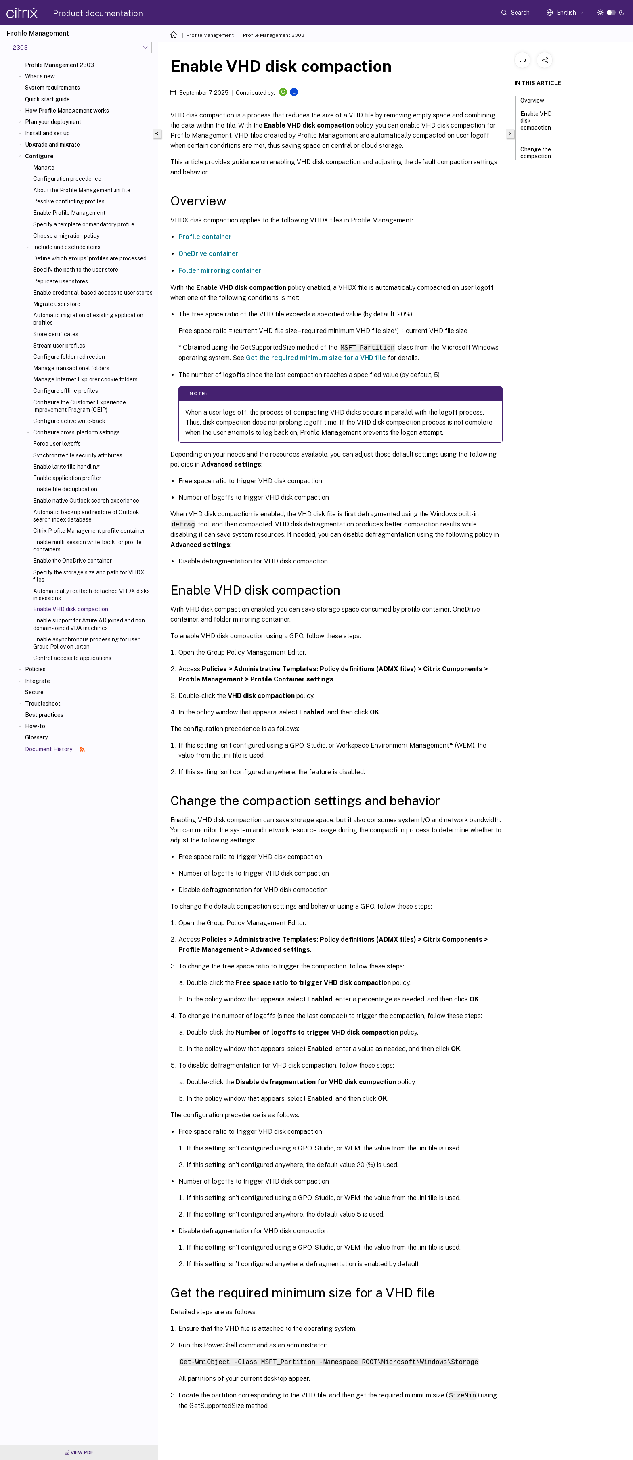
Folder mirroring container (220, 270)
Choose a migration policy (66, 236)
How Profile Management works (67, 110)
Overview (536, 100)
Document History (55, 749)
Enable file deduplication (65, 489)
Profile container (205, 237)
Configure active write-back (69, 421)
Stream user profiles (59, 345)
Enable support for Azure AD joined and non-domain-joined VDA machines (90, 624)
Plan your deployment (53, 122)
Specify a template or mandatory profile (83, 224)
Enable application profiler (67, 478)
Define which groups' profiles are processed (90, 258)
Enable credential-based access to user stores (93, 292)
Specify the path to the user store (75, 269)
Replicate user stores (60, 281)
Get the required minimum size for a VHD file (316, 357)
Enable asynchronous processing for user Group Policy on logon (86, 643)
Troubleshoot (43, 703)
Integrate (37, 681)
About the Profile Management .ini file (81, 190)
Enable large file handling (66, 466)
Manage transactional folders (71, 368)
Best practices (44, 715)
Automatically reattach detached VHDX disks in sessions (91, 594)
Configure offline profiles (65, 391)
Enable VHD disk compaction (536, 124)
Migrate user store (56, 304)
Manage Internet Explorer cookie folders (85, 379)
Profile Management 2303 (59, 65)
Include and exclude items (67, 247)
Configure (39, 156)
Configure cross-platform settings (76, 432)
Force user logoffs (57, 443)
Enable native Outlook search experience (86, 500)
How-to (35, 726)
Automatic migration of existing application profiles (88, 319)
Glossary (36, 737)
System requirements (52, 87)
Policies (35, 669)
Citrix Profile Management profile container (89, 531)
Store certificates (55, 334)
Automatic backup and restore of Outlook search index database (86, 516)
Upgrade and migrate (52, 144)
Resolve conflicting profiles (69, 201)
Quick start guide (47, 99)
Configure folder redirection (69, 357)
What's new (40, 76)
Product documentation (98, 13)
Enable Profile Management (69, 212)
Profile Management (210, 35)
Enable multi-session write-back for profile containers (87, 546)
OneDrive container (208, 254)
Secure (34, 692)
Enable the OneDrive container (72, 560)
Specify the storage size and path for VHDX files (89, 576)
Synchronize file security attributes (77, 455)
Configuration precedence (67, 179)
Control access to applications (72, 658)
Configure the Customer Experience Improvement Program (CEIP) (79, 406)
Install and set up (47, 133)
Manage (43, 167)
